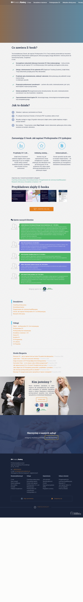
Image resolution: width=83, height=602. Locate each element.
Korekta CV (16, 337)
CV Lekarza (16, 342)
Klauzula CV (62, 483)
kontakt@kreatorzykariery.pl (22, 471)
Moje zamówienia (27, 498)
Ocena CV (16, 335)
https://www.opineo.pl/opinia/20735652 (31, 249)
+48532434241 (17, 469)
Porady (80, 2)
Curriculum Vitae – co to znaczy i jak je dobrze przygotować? (30, 363)
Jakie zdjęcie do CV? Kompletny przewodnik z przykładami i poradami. (33, 367)
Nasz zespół (14, 481)
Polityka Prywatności (16, 488)
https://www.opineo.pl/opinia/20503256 (31, 269)
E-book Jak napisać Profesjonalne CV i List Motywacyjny (29, 311)
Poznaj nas (41, 399)
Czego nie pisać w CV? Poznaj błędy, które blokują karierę (29, 361)
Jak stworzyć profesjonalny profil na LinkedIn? (26, 370)
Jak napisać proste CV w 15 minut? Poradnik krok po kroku (30, 365)
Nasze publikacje (15, 483)
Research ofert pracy (18, 182)
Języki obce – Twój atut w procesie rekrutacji (26, 358)
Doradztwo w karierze (40, 2)
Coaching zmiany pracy (19, 180)
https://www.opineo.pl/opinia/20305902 (31, 282)
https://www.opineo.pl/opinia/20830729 (31, 259)
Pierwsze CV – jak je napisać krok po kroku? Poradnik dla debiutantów (33, 356)
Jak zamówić (46, 479)
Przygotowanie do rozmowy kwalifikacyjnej (52, 180)
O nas (29, 2)
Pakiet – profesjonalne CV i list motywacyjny (26, 326)
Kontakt (13, 487)
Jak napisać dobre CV (65, 485)
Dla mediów (14, 485)
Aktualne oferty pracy (69, 2)
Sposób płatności (47, 481)
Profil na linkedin (63, 488)
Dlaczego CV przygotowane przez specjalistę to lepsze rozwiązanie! (32, 372)
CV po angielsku (63, 487)
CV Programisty (17, 339)
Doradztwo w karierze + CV (33, 182)
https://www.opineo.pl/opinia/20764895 (31, 238)
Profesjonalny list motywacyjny (22, 330)
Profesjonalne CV (54, 2)
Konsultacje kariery (32, 180)
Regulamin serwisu (48, 488)
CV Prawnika (16, 344)
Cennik (45, 483)
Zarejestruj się (56, 498)
